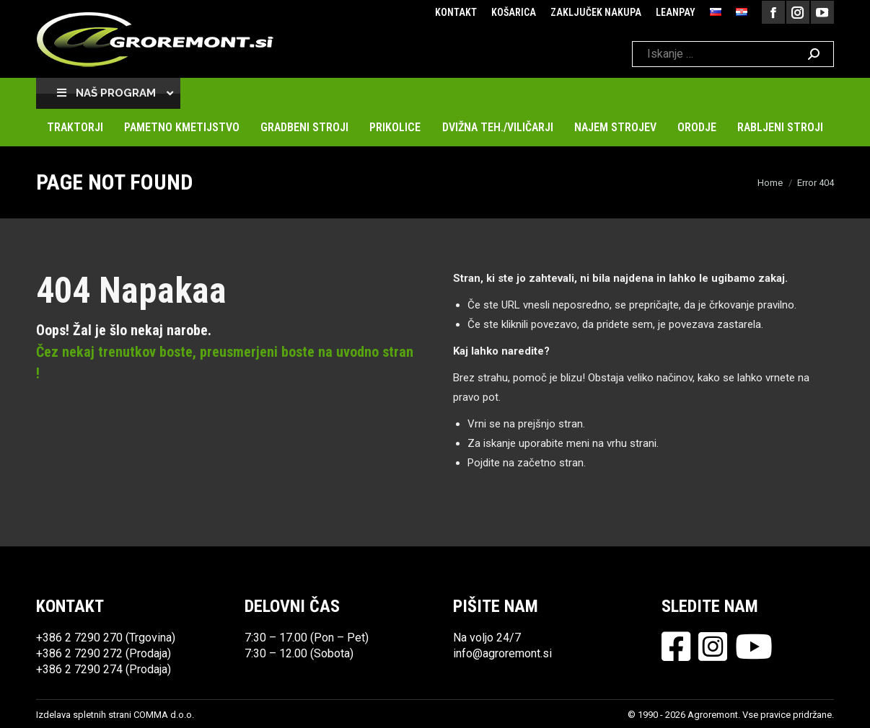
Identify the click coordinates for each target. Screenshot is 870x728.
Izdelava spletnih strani (83, 714)
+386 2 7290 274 (79, 669)
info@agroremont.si (502, 653)
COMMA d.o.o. (163, 714)
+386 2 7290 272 (79, 653)
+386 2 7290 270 (79, 637)
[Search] (733, 54)
